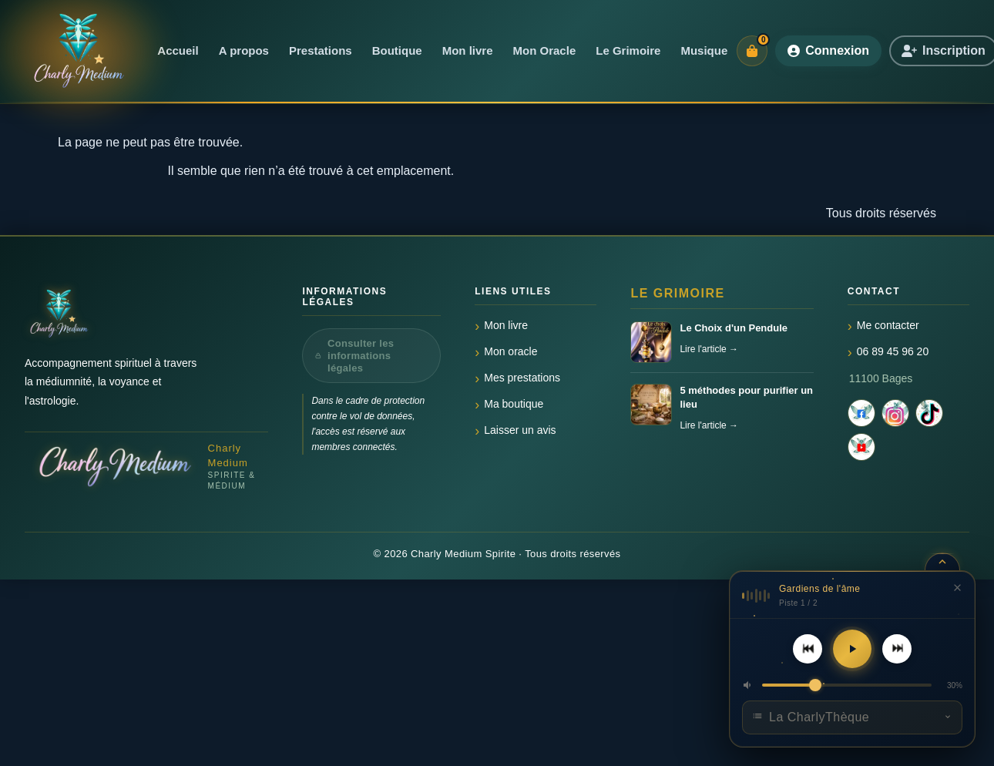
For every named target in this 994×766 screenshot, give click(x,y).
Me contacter (888, 325)
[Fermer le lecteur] (957, 587)
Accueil (177, 50)
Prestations (320, 50)
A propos (244, 50)
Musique (703, 50)
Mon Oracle (544, 50)
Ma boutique (513, 404)
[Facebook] (861, 413)
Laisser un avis (520, 430)
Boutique (397, 50)
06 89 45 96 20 (893, 351)
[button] (748, 685)
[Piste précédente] (807, 649)
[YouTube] (861, 447)
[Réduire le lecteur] (942, 561)
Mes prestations (522, 377)
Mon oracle (510, 351)
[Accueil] (77, 51)
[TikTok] (929, 413)
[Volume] (847, 685)
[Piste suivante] (897, 649)
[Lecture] (852, 649)
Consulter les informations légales (354, 355)
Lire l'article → (709, 349)
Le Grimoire (628, 50)
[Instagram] (895, 413)
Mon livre (467, 50)
